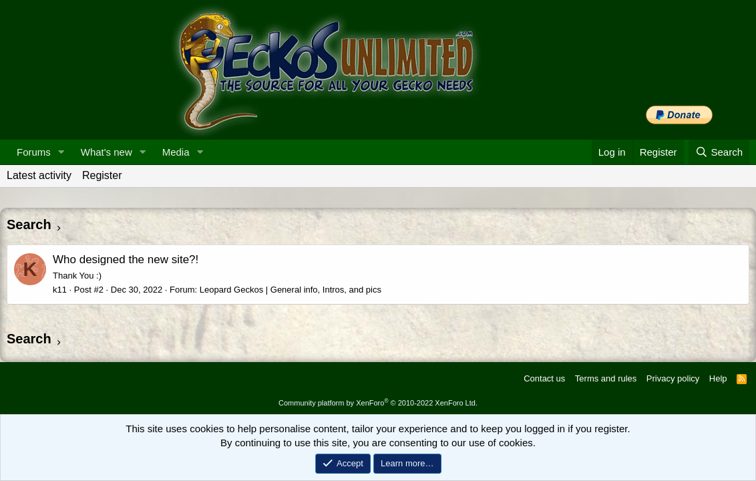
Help (718, 378)
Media (176, 152)
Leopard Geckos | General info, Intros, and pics (290, 290)
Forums (34, 152)
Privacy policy (672, 378)
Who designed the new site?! (125, 259)
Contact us (544, 378)
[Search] (719, 152)
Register (102, 175)
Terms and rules (605, 378)
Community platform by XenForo (378, 403)
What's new (106, 152)
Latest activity (39, 175)
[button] (61, 152)
